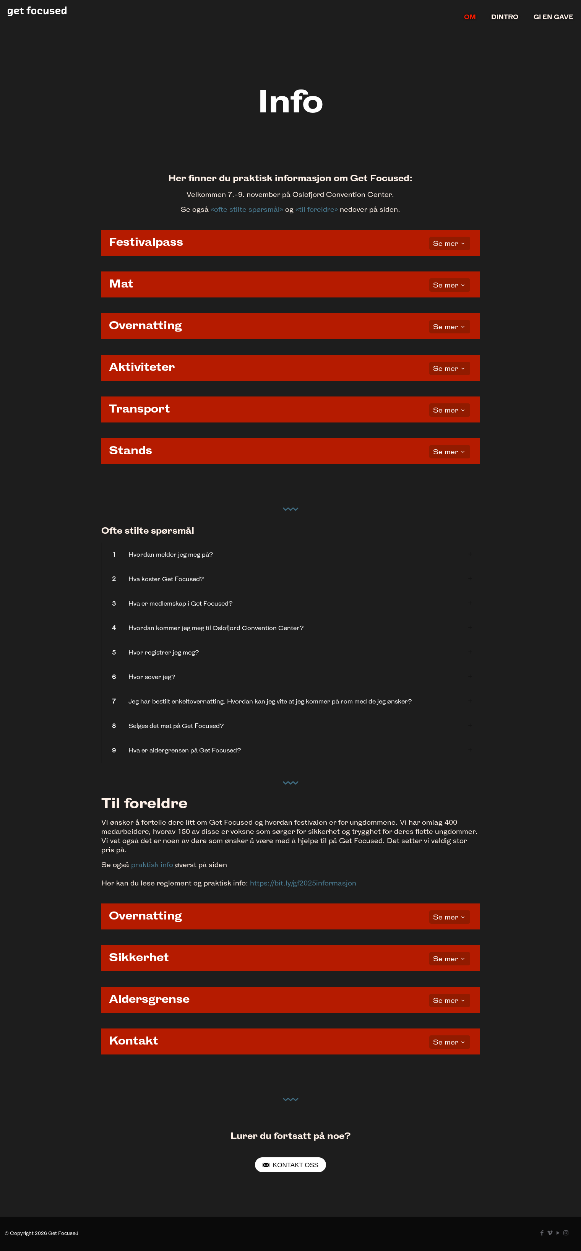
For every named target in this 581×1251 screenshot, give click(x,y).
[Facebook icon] (542, 1232)
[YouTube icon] (558, 1232)
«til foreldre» (316, 209)
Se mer (449, 243)
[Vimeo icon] (550, 1232)
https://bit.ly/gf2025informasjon (303, 883)
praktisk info (152, 865)
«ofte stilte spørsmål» (247, 209)
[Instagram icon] (566, 1232)
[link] (290, 555)
